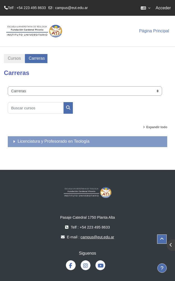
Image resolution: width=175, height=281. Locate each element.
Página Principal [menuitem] (154, 31)
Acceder (163, 8)
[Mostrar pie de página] (162, 268)
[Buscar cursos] (36, 108)
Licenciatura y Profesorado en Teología (53, 141)
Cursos (14, 58)
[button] (145, 8)
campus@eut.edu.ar (71, 8)
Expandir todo (156, 127)
